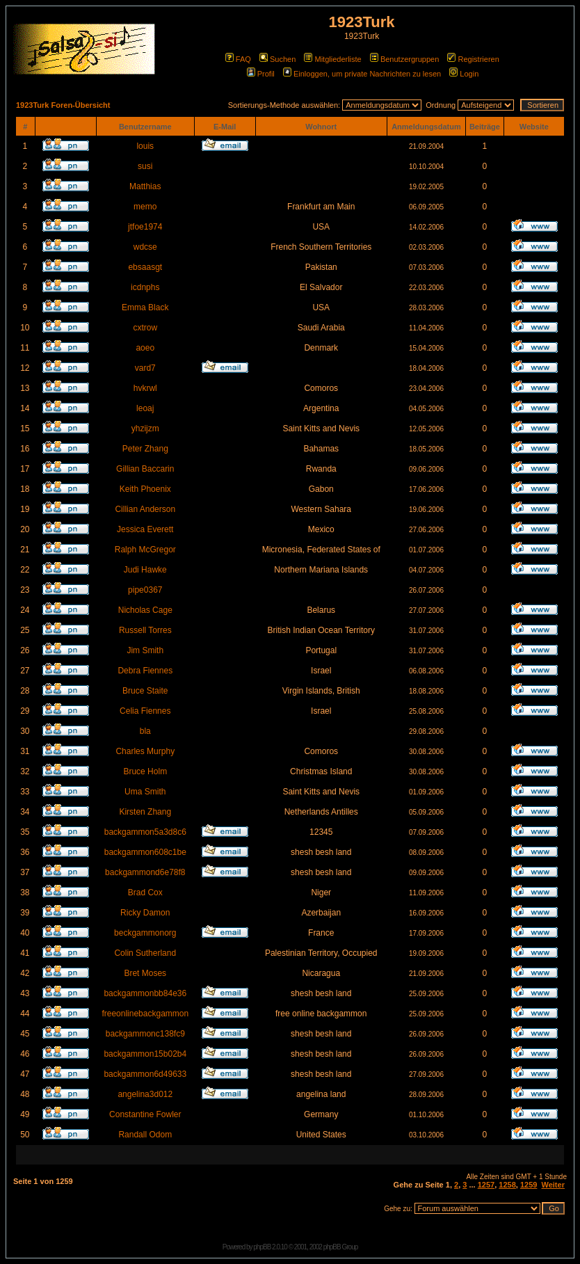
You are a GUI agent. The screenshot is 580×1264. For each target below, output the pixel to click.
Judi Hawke (145, 570)
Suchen (277, 59)
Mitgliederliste (332, 59)
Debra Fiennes (145, 670)
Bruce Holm (145, 771)
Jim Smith (145, 650)
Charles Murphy (145, 751)
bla (145, 731)
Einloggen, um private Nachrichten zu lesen (362, 74)
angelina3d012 (145, 1094)
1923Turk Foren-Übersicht (63, 105)
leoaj (145, 408)
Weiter (553, 1185)
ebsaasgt (145, 267)
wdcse (145, 247)
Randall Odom (145, 1134)
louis (145, 146)
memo (145, 206)
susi (145, 166)
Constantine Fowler (145, 1114)
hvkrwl (145, 388)
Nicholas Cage (145, 610)
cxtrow (145, 328)
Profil (261, 74)
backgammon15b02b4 (145, 1054)
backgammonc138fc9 (145, 1034)
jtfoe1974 (145, 227)
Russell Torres (145, 630)
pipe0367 (145, 590)
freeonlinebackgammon (145, 1013)
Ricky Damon (145, 913)
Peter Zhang (145, 449)
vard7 (145, 368)
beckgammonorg (145, 933)
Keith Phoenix (145, 489)
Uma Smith (145, 792)
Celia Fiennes (145, 711)
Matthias (145, 186)
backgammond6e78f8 (145, 872)
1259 (528, 1185)
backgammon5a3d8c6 (145, 832)
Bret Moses (145, 973)
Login (463, 74)
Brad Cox (145, 892)
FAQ (238, 59)
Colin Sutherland (145, 953)
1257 (486, 1185)
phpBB (262, 1247)
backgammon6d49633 (145, 1074)
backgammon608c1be (145, 852)
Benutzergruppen (404, 59)
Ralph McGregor (145, 549)
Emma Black (145, 307)
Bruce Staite (145, 691)
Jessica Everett (145, 529)
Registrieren (473, 59)
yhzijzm (145, 428)
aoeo (145, 348)
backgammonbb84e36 (145, 993)
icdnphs (145, 287)
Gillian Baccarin (145, 469)
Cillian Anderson (145, 509)
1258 (507, 1185)
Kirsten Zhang (145, 812)
